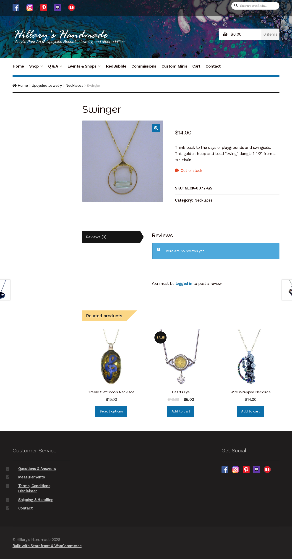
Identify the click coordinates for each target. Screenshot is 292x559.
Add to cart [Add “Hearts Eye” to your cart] (181, 411)
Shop (34, 66)
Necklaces (74, 85)
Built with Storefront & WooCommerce (47, 545)
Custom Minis (174, 66)
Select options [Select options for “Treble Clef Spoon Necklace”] (111, 411)
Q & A (53, 66)
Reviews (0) (96, 237)
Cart (196, 66)
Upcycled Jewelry (47, 85)
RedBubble (116, 66)
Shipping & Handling (36, 499)
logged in (184, 283)
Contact (213, 66)
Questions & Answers (37, 468)
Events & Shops (81, 66)
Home (18, 66)
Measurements (31, 477)
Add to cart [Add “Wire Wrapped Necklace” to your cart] (250, 411)
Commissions (143, 66)
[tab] (111, 237)
